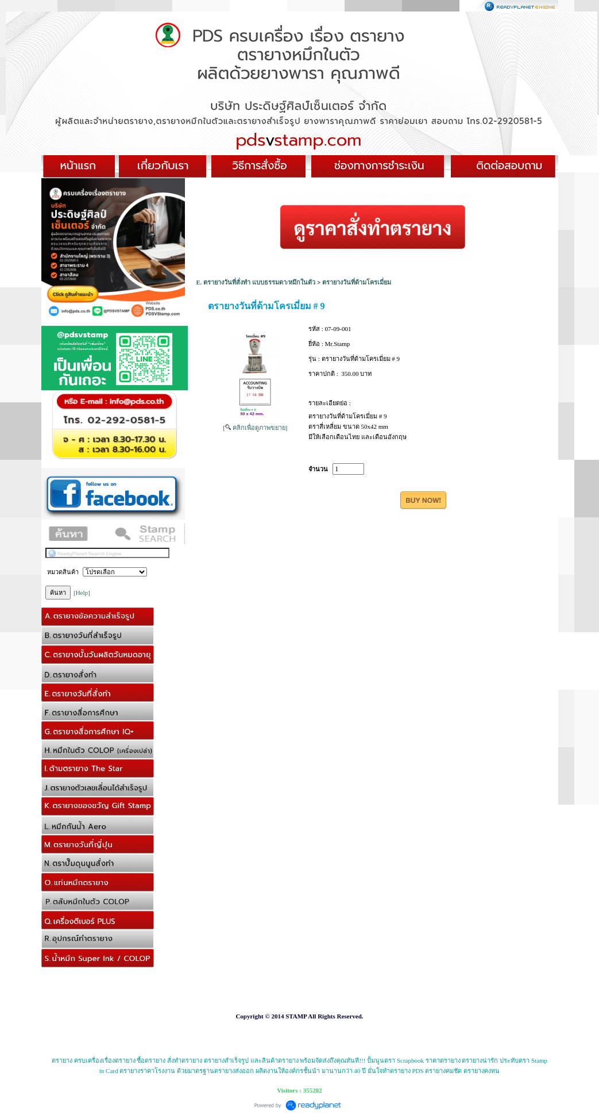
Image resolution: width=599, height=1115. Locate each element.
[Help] (82, 592)
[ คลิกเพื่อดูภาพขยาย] (255, 427)
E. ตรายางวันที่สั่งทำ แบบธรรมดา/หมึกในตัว (256, 282)
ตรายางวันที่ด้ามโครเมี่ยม (356, 282)
